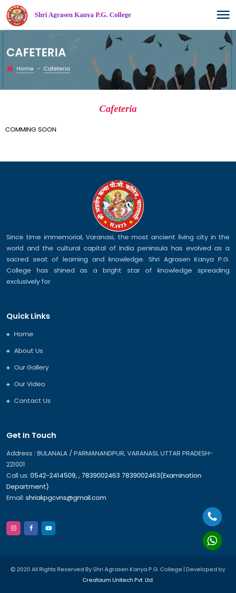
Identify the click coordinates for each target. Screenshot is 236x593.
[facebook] (31, 528)
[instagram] (13, 528)
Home (25, 69)
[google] (48, 528)
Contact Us (28, 400)
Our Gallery (27, 367)
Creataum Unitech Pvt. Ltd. (118, 580)
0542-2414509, (53, 475)
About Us (24, 350)
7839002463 (102, 475)
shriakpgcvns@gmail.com (66, 497)
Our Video (25, 383)
